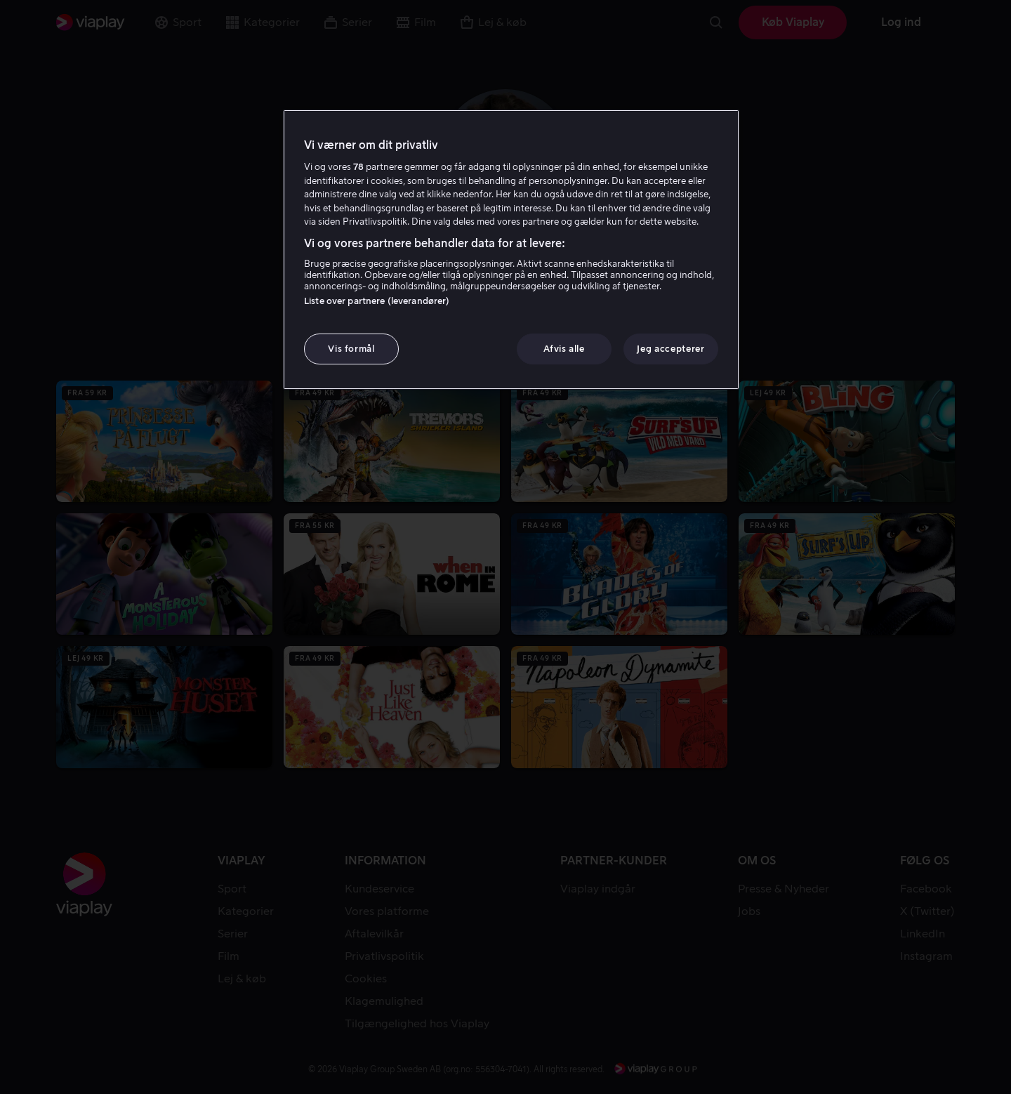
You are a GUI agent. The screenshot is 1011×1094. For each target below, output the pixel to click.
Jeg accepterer (670, 348)
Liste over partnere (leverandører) (376, 300)
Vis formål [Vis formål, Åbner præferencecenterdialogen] (351, 348)
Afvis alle (564, 348)
